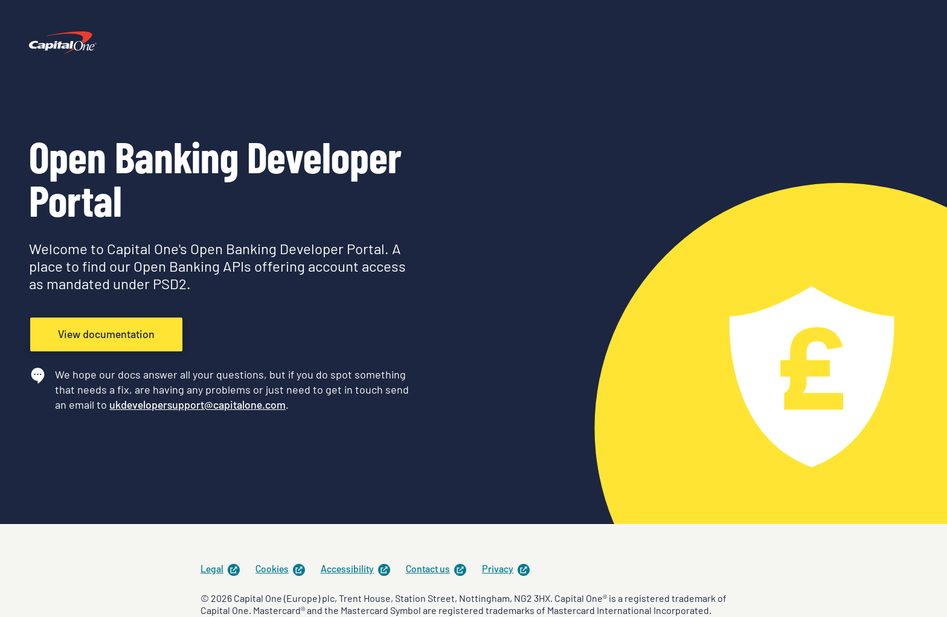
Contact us (436, 568)
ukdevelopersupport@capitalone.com (197, 404)
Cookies (280, 568)
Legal (221, 568)
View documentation (106, 333)
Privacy (506, 568)
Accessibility (356, 568)
